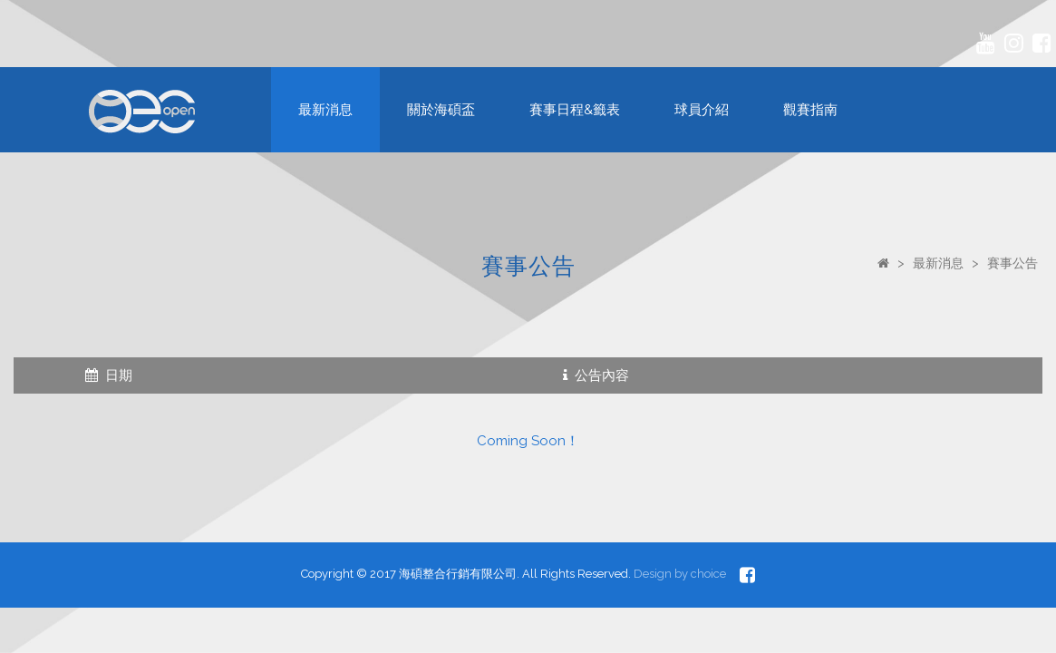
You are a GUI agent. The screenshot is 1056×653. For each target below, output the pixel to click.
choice (708, 573)
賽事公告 (1012, 263)
